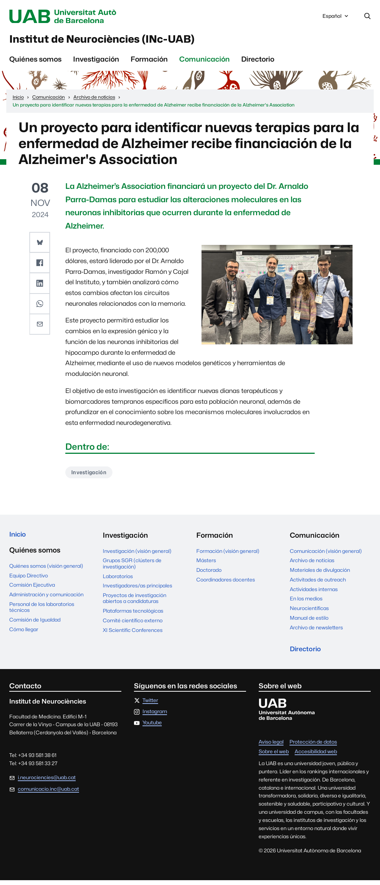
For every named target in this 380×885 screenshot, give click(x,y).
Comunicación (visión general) (326, 555)
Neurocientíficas (309, 612)
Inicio (18, 539)
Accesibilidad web (316, 756)
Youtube (152, 727)
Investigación (96, 62)
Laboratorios (118, 580)
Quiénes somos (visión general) (46, 571)
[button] (40, 245)
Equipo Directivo (28, 580)
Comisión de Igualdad (34, 624)
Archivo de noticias (312, 564)
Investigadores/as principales (137, 589)
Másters (206, 564)
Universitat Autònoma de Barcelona (75, 16)
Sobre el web (274, 756)
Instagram (154, 716)
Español (336, 18)
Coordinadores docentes (225, 583)
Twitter (150, 705)
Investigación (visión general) (137, 555)
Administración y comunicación (46, 599)
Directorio (257, 62)
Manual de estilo (309, 622)
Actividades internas (314, 593)
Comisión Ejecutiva (32, 590)
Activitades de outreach (318, 583)
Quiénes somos (35, 62)
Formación (149, 62)
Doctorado (209, 574)
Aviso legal (271, 747)
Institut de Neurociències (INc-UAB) (118, 41)
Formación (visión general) (227, 555)
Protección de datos (313, 747)
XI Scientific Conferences (133, 634)
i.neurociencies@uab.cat (47, 782)
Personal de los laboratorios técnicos (41, 612)
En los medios (306, 603)
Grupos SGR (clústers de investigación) (132, 567)
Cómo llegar (23, 634)
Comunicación (204, 62)
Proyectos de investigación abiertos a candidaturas (134, 602)
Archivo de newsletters (316, 631)
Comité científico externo (133, 624)
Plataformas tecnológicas (133, 614)
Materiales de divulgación (320, 574)
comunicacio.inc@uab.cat (48, 794)
